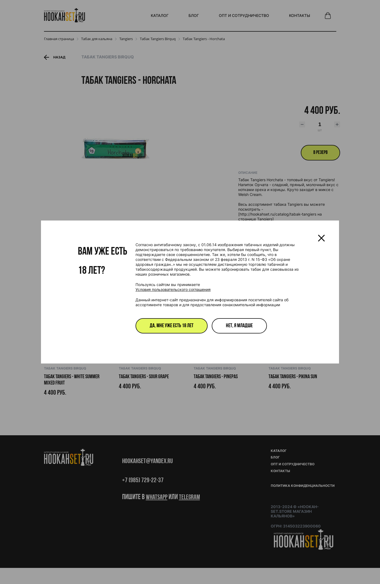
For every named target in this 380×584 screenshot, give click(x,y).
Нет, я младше (239, 326)
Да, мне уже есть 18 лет (171, 326)
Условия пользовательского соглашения (173, 289)
